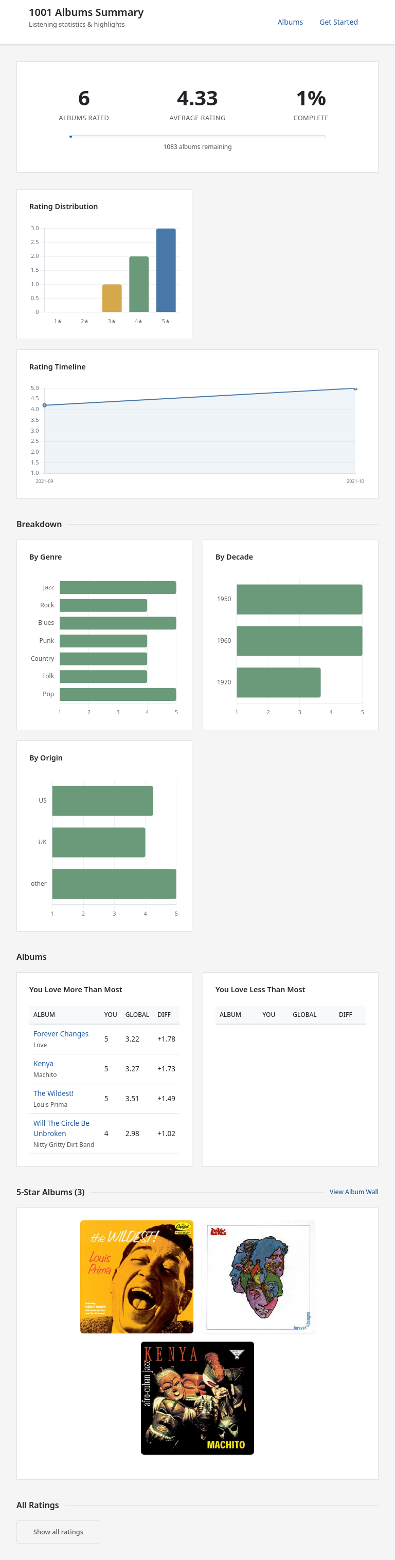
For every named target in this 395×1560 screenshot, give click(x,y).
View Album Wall (354, 1191)
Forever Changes (60, 1033)
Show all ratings (58, 1531)
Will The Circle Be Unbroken (61, 1128)
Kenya (43, 1063)
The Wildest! (53, 1093)
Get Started (338, 22)
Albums (290, 22)
